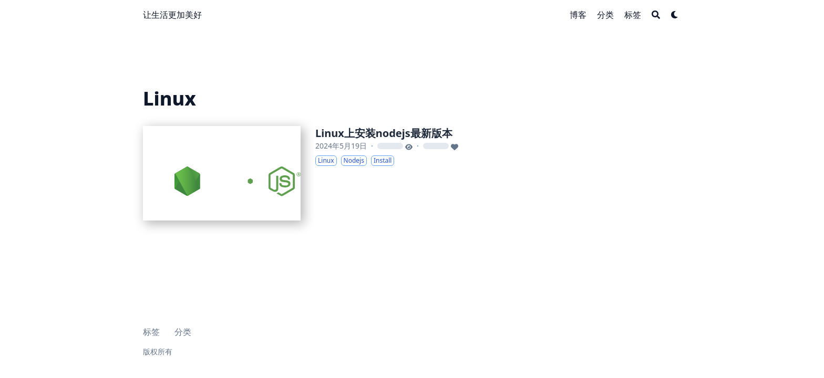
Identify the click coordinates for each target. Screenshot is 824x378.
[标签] (632, 14)
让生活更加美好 (172, 14)
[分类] (605, 14)
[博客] (578, 14)
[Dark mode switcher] (675, 14)
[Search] (656, 14)
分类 (182, 332)
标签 (151, 332)
